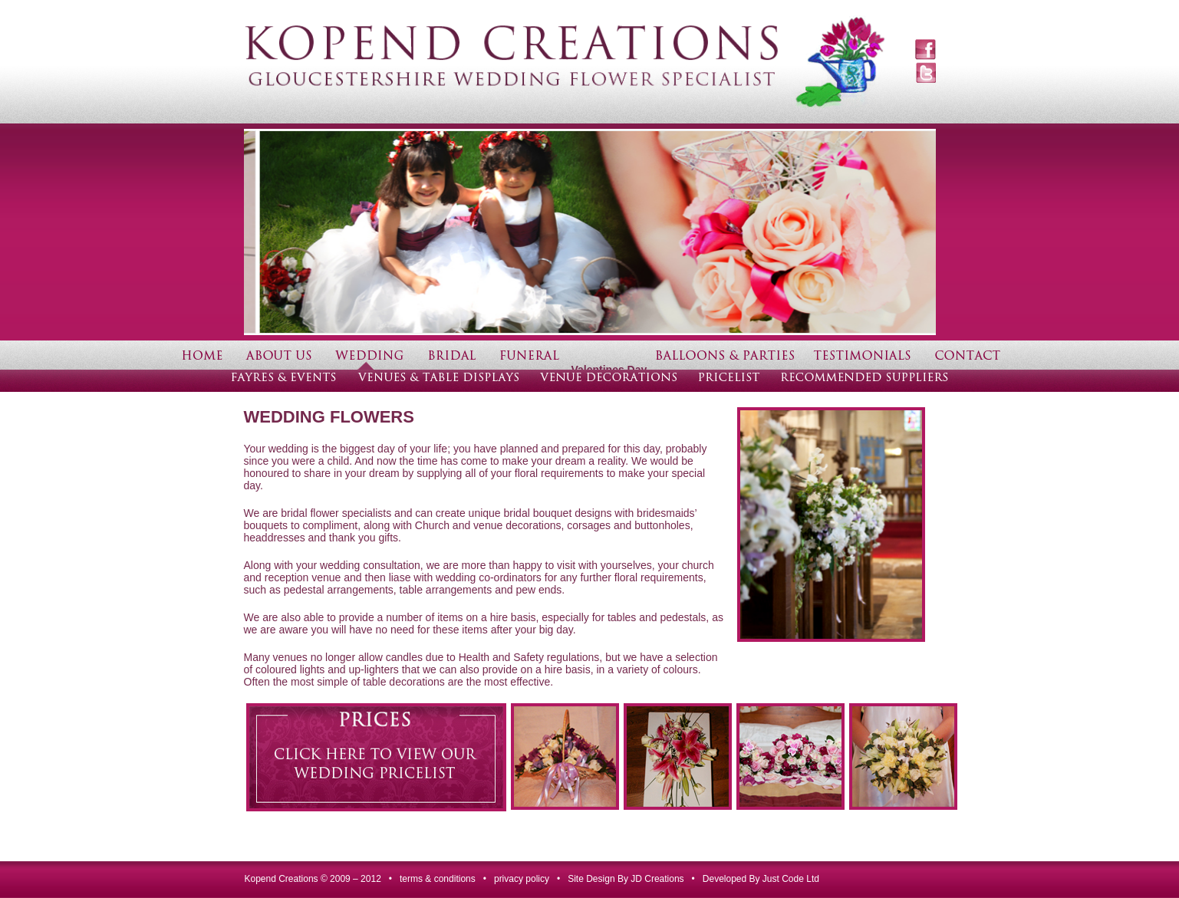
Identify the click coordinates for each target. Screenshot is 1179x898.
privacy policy (521, 878)
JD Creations (657, 878)
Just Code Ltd (790, 878)
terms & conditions (438, 878)
